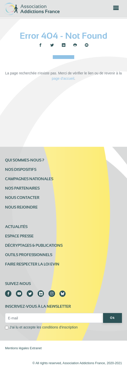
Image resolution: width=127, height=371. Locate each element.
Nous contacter (22, 197)
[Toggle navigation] (115, 9)
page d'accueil (63, 78)
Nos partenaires (22, 188)
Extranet (36, 348)
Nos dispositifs (20, 169)
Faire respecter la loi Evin (32, 264)
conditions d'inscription (60, 327)
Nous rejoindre (21, 207)
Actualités (16, 226)
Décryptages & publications (34, 245)
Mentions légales (17, 348)
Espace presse (19, 236)
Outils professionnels (28, 255)
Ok (112, 318)
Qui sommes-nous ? (24, 160)
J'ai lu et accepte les (44, 327)
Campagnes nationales (29, 179)
